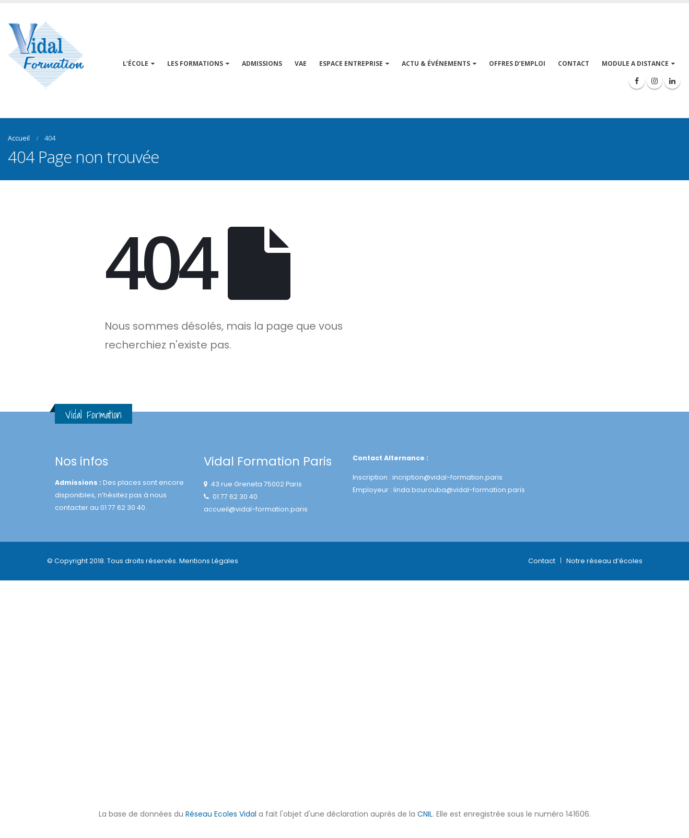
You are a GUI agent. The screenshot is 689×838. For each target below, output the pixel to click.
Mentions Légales (208, 560)
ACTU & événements (436, 63)
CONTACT (573, 63)
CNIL (425, 814)
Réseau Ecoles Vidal (220, 814)
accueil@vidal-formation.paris (256, 509)
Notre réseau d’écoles (604, 560)
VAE (301, 63)
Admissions (262, 63)
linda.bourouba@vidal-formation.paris (459, 489)
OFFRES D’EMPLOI (517, 63)
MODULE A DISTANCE (635, 63)
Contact (541, 560)
